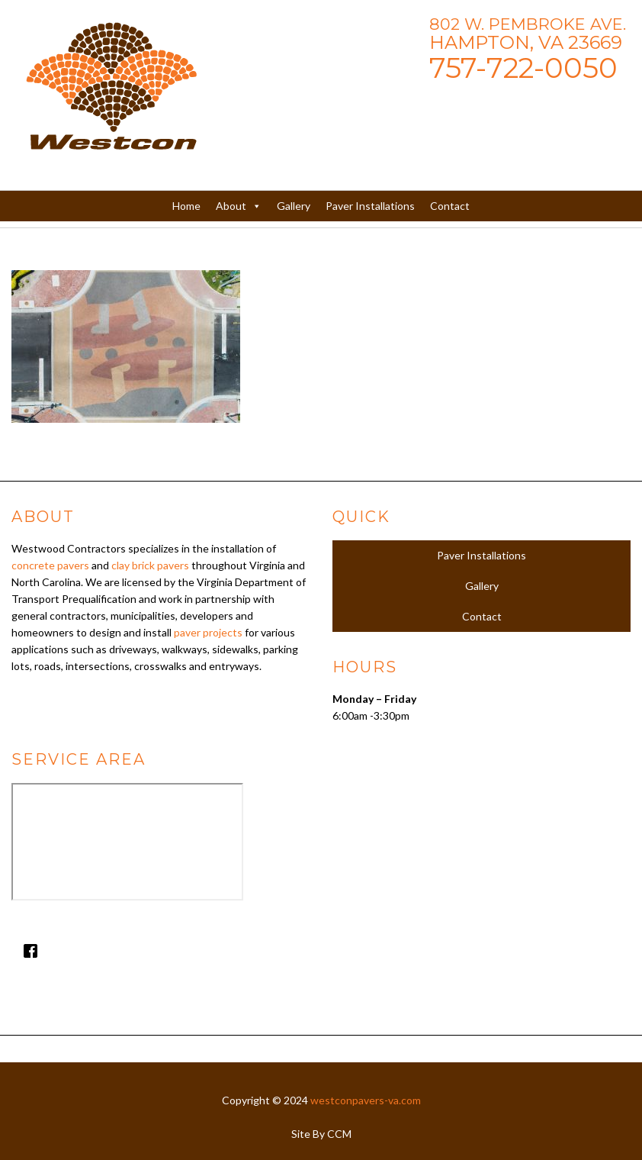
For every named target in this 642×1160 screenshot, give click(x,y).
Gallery (293, 205)
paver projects (208, 632)
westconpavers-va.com (365, 1100)
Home (186, 205)
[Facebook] (160, 951)
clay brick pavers (150, 565)
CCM (339, 1133)
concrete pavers (50, 565)
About (239, 206)
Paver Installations (370, 205)
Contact (450, 205)
